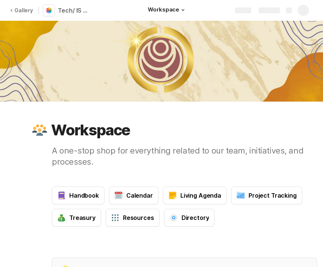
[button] (183, 10)
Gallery (21, 10)
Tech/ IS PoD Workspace (75, 10)
